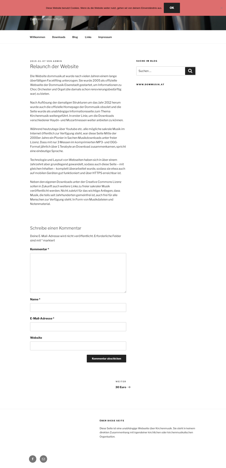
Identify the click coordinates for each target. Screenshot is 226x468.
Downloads (58, 37)
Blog (75, 37)
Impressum (105, 37)
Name (35, 299)
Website (36, 337)
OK (172, 8)
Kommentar (39, 249)
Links (88, 37)
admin (57, 61)
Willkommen (37, 37)
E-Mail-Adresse (42, 318)
